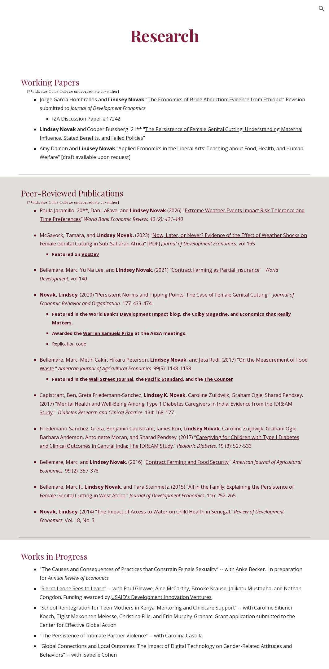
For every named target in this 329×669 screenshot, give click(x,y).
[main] (164, 35)
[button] (321, 8)
